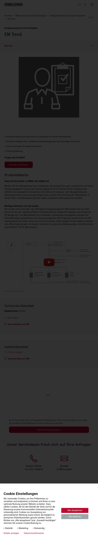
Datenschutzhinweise (34, 533)
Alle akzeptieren (74, 510)
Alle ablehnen (74, 516)
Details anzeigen (11, 533)
